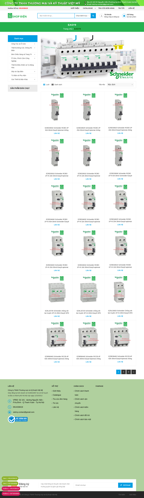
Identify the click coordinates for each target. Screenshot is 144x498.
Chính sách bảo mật (83, 419)
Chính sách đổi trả (82, 415)
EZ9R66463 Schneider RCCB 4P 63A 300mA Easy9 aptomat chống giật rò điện (57, 359)
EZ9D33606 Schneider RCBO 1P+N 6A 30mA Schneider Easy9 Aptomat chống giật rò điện (120, 176)
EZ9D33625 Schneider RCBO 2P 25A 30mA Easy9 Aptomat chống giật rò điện (88, 130)
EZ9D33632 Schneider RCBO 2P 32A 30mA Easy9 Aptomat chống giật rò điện (57, 130)
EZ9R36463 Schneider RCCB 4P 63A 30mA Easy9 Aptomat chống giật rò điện (120, 358)
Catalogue (88, 8)
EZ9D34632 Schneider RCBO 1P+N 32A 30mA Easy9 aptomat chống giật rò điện (88, 221)
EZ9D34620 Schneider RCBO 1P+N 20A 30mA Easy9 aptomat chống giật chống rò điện (56, 267)
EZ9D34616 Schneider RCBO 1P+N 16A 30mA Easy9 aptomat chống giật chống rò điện (88, 267)
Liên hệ (131, 8)
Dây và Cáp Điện (17, 71)
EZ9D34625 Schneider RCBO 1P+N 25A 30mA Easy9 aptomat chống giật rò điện (120, 221)
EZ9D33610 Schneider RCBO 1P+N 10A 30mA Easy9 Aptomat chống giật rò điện (88, 176)
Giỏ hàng (130, 14)
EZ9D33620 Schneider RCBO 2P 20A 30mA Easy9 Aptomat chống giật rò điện (120, 130)
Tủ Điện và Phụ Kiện (18, 75)
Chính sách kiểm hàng (81, 409)
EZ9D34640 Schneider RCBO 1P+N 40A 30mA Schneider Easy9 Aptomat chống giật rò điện (57, 221)
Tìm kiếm (121, 495)
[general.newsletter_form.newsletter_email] (103, 485)
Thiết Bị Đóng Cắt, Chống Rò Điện (21, 49)
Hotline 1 (13, 489)
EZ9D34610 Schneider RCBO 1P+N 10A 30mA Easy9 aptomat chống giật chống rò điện (120, 267)
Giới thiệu (75, 8)
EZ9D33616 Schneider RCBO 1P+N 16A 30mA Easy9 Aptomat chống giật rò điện (56, 176)
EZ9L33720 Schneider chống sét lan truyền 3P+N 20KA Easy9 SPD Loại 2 (88, 313)
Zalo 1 (12, 478)
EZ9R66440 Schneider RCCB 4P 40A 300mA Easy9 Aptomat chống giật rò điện (88, 359)
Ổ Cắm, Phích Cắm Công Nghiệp (20, 59)
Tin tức (121, 8)
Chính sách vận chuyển (81, 401)
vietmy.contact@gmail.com (23, 412)
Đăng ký (116, 17)
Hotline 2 (13, 494)
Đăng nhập (108, 17)
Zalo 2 (12, 483)
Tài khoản (107, 14)
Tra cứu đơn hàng (106, 8)
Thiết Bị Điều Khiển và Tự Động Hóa (22, 66)
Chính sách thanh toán (82, 393)
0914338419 (23, 8)
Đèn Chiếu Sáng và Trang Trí (21, 54)
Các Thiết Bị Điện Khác (19, 79)
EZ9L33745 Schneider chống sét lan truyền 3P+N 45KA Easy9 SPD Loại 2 (56, 313)
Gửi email (125, 485)
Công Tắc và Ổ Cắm (18, 44)
